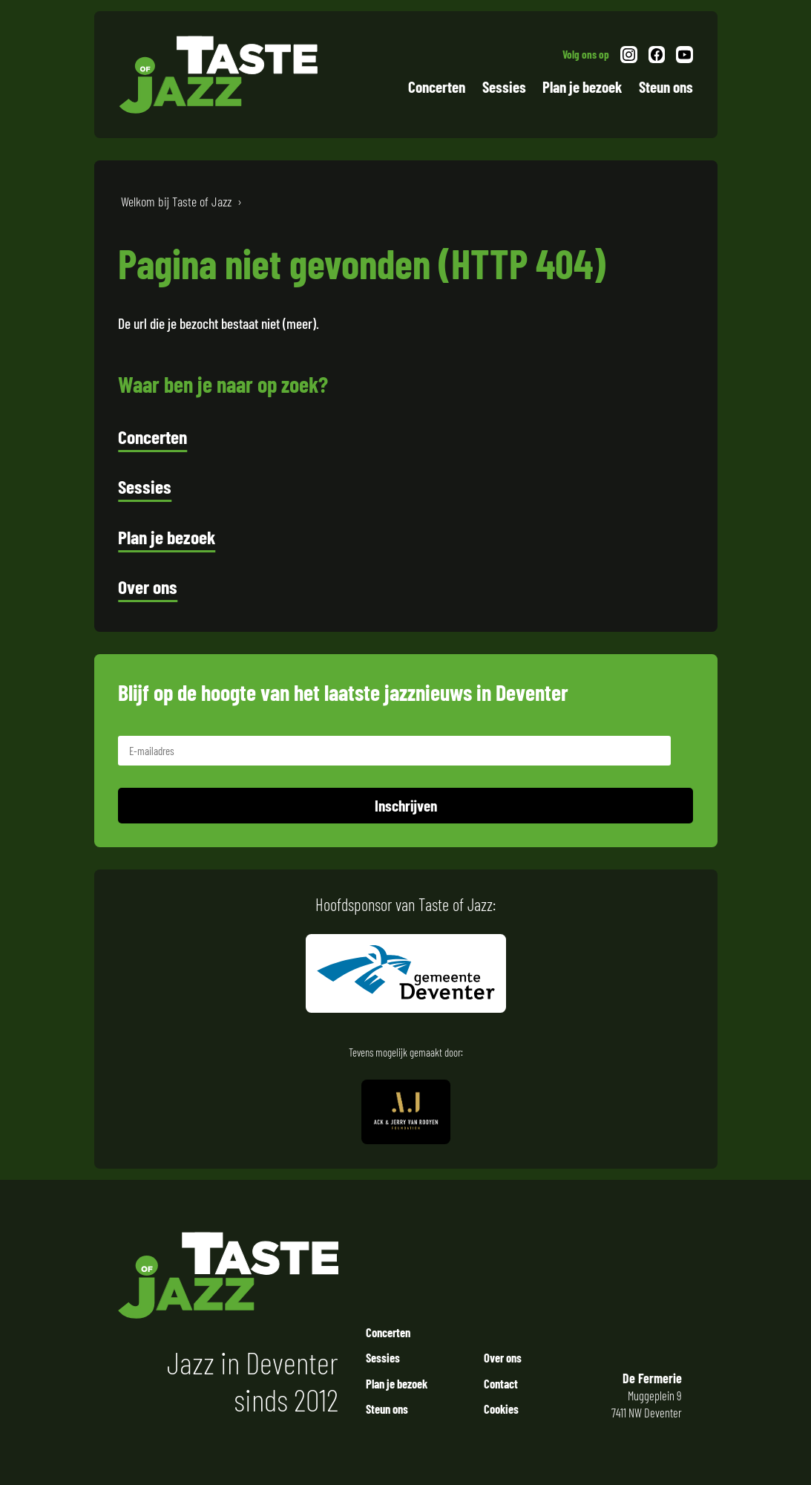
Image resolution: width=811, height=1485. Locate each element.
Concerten (436, 86)
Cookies (501, 1408)
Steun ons (666, 86)
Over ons (147, 586)
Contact (501, 1383)
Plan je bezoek (582, 86)
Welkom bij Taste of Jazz (176, 201)
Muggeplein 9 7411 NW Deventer (642, 1395)
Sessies (504, 86)
